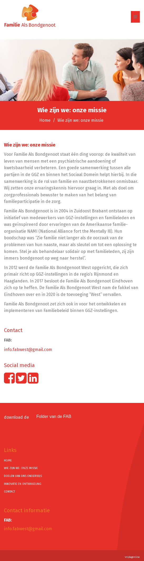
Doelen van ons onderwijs (23, 476)
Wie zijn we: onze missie (21, 468)
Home (45, 120)
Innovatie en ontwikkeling (22, 484)
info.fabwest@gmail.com (28, 349)
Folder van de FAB (53, 416)
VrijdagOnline (132, 557)
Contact (9, 491)
